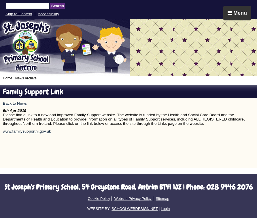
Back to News (15, 103)
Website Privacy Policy (133, 198)
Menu (237, 13)
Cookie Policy (99, 198)
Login (165, 208)
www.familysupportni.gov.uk (27, 131)
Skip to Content (18, 14)
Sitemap (162, 198)
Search (57, 6)
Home (7, 78)
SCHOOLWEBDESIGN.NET (135, 208)
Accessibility (48, 14)
